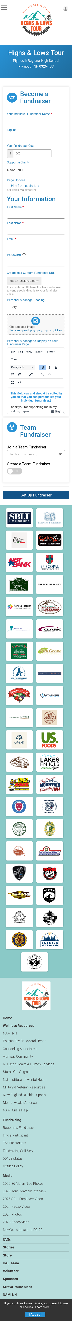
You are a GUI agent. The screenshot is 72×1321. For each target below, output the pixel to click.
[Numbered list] (19, 374)
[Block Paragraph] (22, 367)
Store (7, 1255)
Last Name (15, 223)
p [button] (9, 411)
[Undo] (42, 374)
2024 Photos (12, 1214)
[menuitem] (13, 352)
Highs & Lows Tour (36, 53)
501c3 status (12, 1158)
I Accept (35, 1314)
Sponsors (10, 1279)
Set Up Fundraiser (36, 495)
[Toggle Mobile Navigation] (4, 8)
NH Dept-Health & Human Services (28, 1064)
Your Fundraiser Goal (20, 146)
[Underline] (56, 367)
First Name (15, 207)
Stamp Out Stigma (16, 1072)
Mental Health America (20, 1103)
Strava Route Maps (17, 1287)
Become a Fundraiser (18, 1128)
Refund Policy (13, 1166)
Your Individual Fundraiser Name (29, 114)
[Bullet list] (13, 374)
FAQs (7, 1239)
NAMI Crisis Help (15, 1110)
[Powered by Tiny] (56, 411)
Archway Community (18, 1056)
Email (11, 239)
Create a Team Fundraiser (28, 464)
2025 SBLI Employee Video (23, 1199)
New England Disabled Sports (24, 1095)
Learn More (42, 1307)
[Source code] (19, 382)
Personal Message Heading (26, 300)
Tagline (12, 130)
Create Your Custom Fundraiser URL (31, 273)
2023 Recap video (16, 1222)
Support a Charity (18, 162)
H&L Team (11, 1263)
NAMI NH (10, 1033)
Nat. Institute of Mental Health (25, 1080)
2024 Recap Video (16, 1206)
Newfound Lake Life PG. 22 (23, 1230)
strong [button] (17, 411)
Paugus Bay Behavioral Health (24, 1041)
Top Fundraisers (14, 1143)
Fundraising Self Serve (19, 1151)
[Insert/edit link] (31, 374)
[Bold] (42, 367)
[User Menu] (65, 8)
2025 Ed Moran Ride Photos (23, 1183)
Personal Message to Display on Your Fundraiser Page (32, 342)
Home (7, 1018)
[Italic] (49, 367)
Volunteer (11, 1271)
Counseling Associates (19, 1049)
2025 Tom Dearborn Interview (24, 1191)
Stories (8, 1247)
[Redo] (49, 374)
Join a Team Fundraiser (26, 447)
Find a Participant (15, 1135)
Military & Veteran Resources (24, 1087)
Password (17, 255)
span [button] (26, 411)
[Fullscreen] (13, 382)
